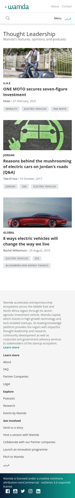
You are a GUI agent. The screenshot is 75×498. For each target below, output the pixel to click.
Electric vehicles (35, 109)
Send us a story (13, 427)
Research (9, 406)
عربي (68, 18)
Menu (57, 18)
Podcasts (9, 398)
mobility (11, 109)
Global (8, 232)
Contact (67, 6)
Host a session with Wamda (21, 435)
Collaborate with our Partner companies (29, 442)
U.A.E (6, 83)
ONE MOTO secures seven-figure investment (35, 91)
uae (24, 186)
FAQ (6, 369)
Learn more (11, 347)
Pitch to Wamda (13, 457)
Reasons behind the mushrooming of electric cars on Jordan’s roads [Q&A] (37, 166)
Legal (6, 384)
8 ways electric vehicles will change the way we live (30, 241)
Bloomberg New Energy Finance (27, 265)
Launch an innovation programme (25, 449)
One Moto (59, 109)
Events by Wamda (14, 413)
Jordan (8, 155)
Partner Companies (15, 376)
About (55, 6)
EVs (37, 258)
